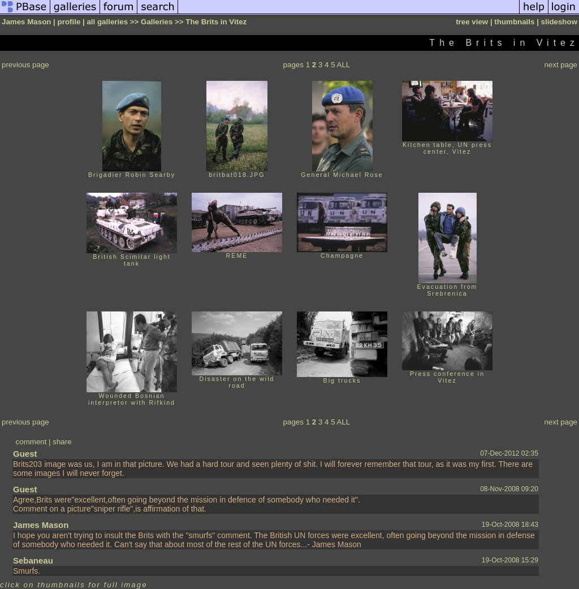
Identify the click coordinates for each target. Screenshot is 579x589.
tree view (472, 22)
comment (31, 442)
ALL (344, 64)
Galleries (156, 22)
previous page (25, 64)
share (62, 442)
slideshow (559, 22)
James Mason (40, 525)
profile (69, 22)
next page (560, 64)
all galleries (107, 22)
